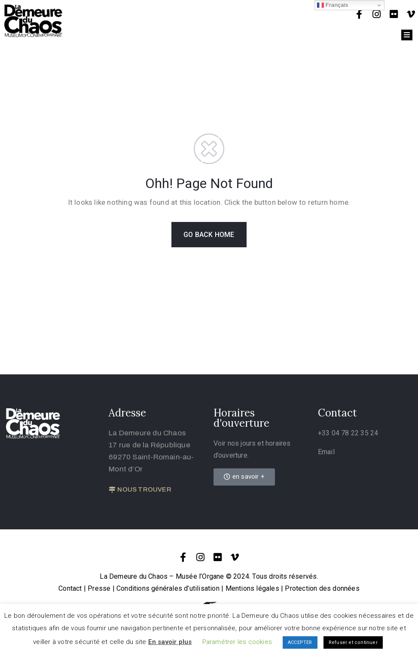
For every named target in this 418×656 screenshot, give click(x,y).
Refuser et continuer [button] (353, 642)
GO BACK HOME (208, 235)
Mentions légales (252, 588)
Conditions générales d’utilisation (168, 588)
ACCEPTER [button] (300, 642)
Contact (70, 588)
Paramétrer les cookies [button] (237, 642)
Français (332, 5)
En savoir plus (170, 642)
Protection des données (322, 588)
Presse (99, 588)
